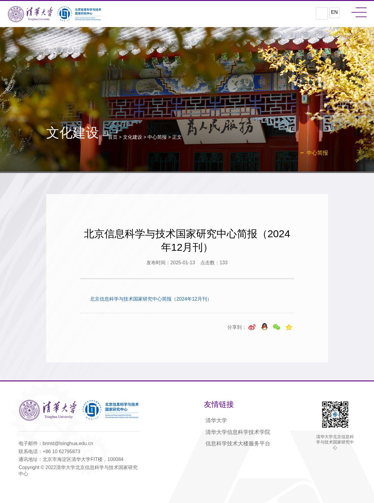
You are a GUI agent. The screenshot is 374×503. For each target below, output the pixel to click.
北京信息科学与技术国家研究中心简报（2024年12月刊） (150, 298)
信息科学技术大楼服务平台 (237, 444)
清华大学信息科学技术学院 (237, 432)
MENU (359, 12)
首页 (113, 137)
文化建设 (132, 137)
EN (334, 12)
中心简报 (157, 137)
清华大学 (216, 420)
